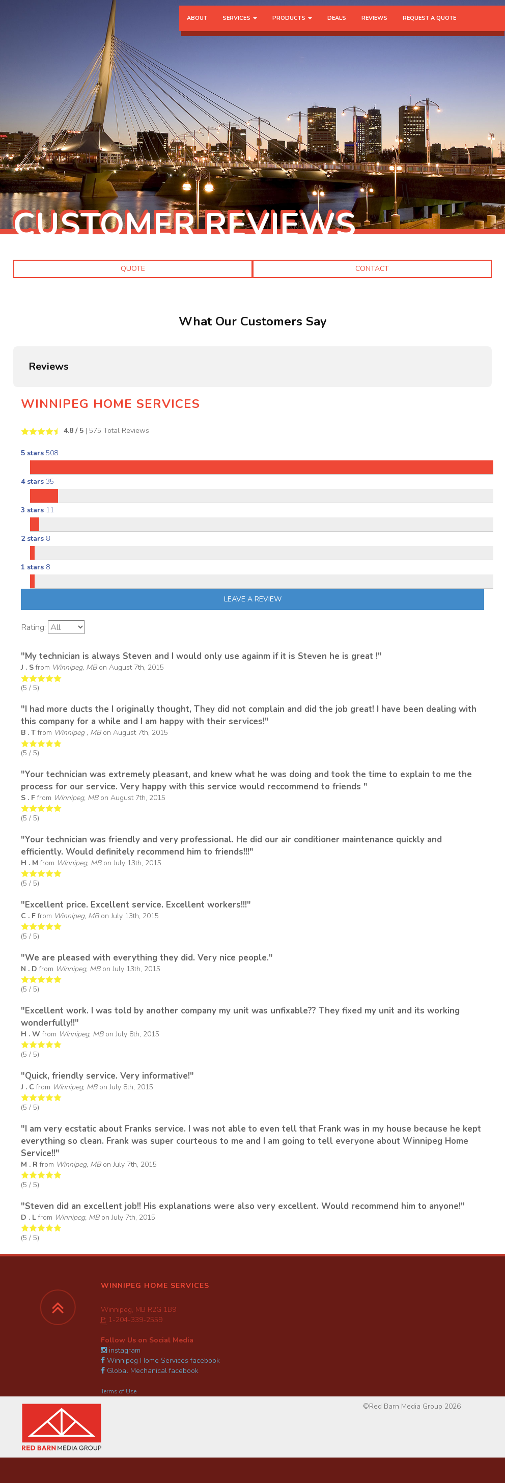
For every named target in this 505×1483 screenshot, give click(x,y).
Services (239, 28)
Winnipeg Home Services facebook (160, 1360)
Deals (336, 28)
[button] (13, 397)
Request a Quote (429, 28)
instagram (121, 1350)
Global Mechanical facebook (150, 1371)
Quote (133, 268)
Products (292, 28)
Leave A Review (253, 599)
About (197, 28)
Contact (372, 268)
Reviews (374, 28)
